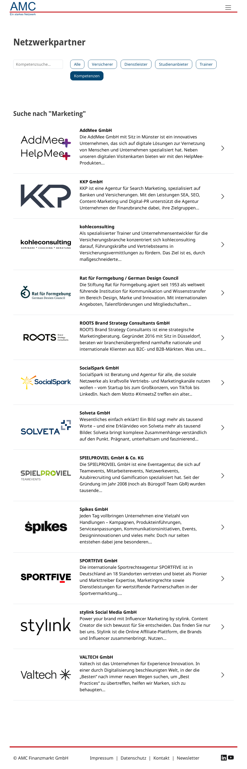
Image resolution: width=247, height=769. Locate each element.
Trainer (206, 64)
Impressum (101, 758)
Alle (77, 64)
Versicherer (102, 64)
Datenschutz (133, 758)
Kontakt (161, 758)
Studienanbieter (173, 64)
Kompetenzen (87, 75)
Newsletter (188, 758)
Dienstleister (136, 64)
